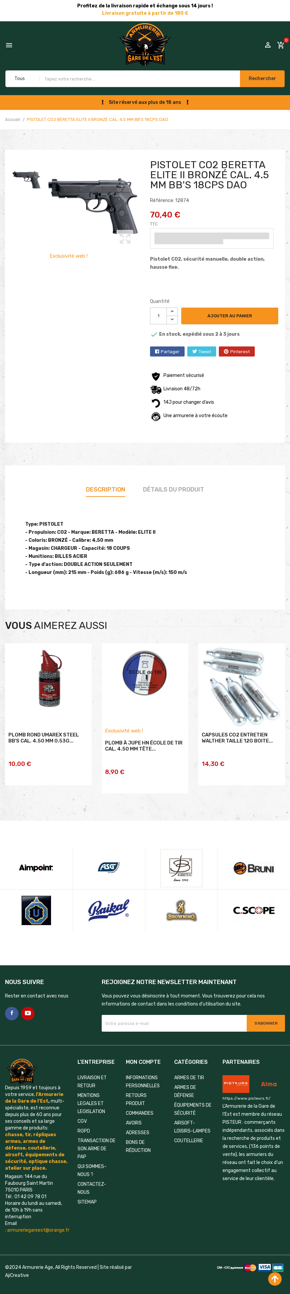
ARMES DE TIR (189, 1070)
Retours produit (136, 1092)
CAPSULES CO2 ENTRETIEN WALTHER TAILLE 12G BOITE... (237, 748)
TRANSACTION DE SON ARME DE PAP (96, 1141)
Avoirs (134, 1115)
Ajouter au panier (230, 315)
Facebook (11, 1006)
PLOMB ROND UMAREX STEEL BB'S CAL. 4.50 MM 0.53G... (43, 748)
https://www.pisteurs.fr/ (247, 1090)
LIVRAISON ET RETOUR (92, 1074)
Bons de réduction (138, 1139)
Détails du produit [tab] (173, 489)
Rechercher (259, 78)
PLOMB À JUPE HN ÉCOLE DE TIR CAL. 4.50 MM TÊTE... (144, 756)
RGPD (84, 1123)
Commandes (139, 1106)
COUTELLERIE (188, 1133)
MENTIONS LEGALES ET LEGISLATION (91, 1096)
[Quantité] (158, 316)
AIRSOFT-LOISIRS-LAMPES (192, 1119)
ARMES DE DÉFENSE (185, 1084)
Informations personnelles (143, 1074)
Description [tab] (105, 489)
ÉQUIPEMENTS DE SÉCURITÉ (192, 1102)
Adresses (137, 1125)
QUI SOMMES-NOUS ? (92, 1163)
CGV (82, 1114)
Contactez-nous (92, 1181)
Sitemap (87, 1195)
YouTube (28, 1006)
